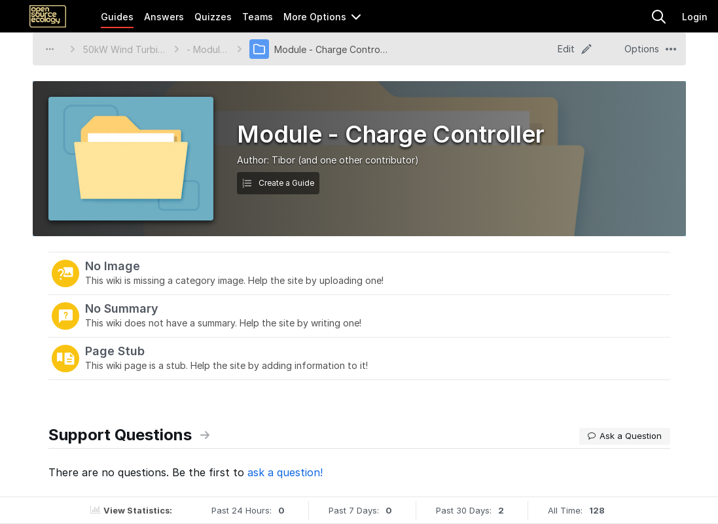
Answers (164, 16)
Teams (257, 16)
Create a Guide (278, 183)
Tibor (283, 160)
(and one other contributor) (358, 160)
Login (695, 16)
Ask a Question (625, 435)
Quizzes (213, 16)
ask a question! (285, 472)
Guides (117, 16)
